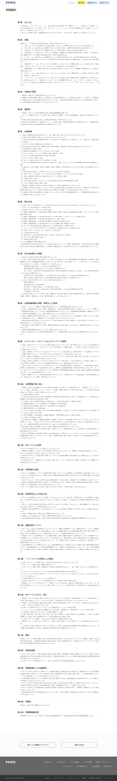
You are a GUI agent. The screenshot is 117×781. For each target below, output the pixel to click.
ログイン (72, 2)
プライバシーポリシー (72, 778)
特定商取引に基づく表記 (95, 778)
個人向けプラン (92, 2)
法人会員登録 (96, 766)
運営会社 (47, 778)
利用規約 (84, 778)
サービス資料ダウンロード (38, 745)
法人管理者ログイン (82, 766)
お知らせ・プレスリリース (103, 762)
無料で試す (81, 2)
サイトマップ (108, 778)
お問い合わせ (79, 745)
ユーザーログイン (68, 766)
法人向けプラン (104, 2)
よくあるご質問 (87, 762)
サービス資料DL (74, 762)
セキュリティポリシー (58, 778)
